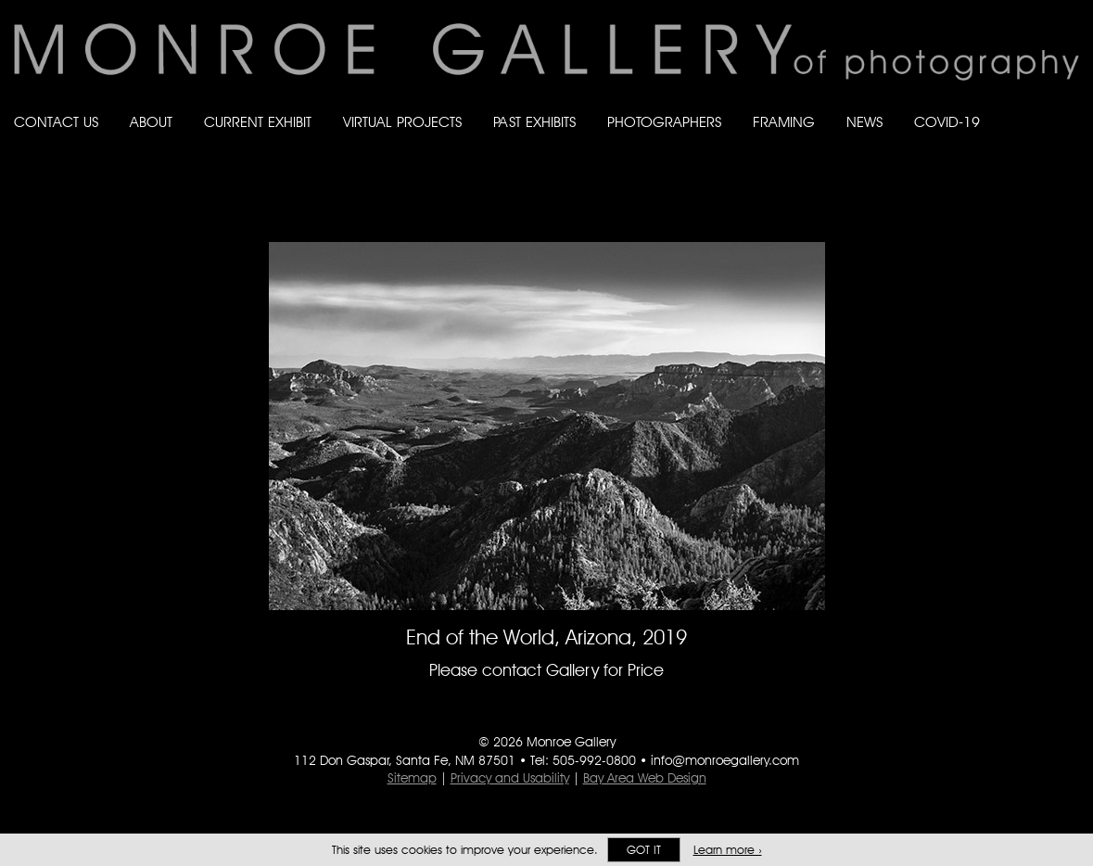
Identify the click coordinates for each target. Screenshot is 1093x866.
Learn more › (727, 850)
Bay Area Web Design (644, 777)
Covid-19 (947, 122)
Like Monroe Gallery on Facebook (960, 140)
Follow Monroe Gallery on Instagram (1033, 140)
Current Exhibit (257, 122)
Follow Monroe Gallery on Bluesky (997, 140)
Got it (644, 850)
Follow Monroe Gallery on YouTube (1070, 140)
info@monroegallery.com (725, 760)
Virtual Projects (402, 122)
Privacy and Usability (510, 777)
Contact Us (56, 122)
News (864, 122)
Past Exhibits (534, 122)
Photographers (664, 122)
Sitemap (412, 777)
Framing (784, 122)
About (151, 122)
